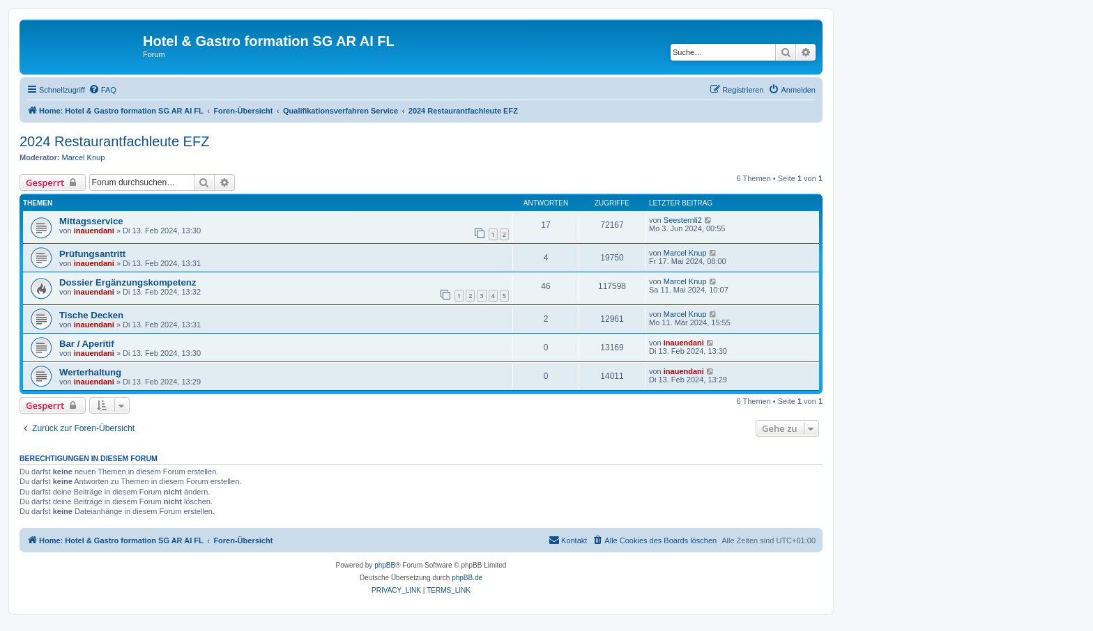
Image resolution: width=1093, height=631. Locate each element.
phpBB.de (467, 578)
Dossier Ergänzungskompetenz (127, 282)
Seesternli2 (683, 220)
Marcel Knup (83, 157)
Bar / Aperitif (86, 343)
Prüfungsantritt (92, 254)
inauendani (94, 230)
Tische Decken (91, 315)
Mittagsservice (91, 221)
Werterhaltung (90, 372)
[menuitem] (102, 89)
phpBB (384, 565)
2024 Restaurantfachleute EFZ (114, 141)
